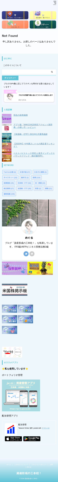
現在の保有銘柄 (20, 115)
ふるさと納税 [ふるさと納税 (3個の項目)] (40, 172)
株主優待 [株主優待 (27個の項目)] (9, 188)
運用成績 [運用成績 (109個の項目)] (9, 194)
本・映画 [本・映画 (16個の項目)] (40, 183)
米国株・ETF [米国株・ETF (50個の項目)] (24, 188)
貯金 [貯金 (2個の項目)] (38, 188)
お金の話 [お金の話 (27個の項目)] (25, 172)
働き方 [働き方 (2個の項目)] (25, 177)
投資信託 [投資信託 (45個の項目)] (9, 183)
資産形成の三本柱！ (29, 473)
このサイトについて (12, 65)
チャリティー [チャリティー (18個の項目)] (10, 177)
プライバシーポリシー (39, 464)
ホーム (8, 464)
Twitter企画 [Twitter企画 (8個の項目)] (10, 172)
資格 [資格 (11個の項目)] (48, 188)
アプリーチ (46, 428)
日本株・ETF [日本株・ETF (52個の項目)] (24, 183)
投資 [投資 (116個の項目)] (36, 177)
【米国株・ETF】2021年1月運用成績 (30, 134)
